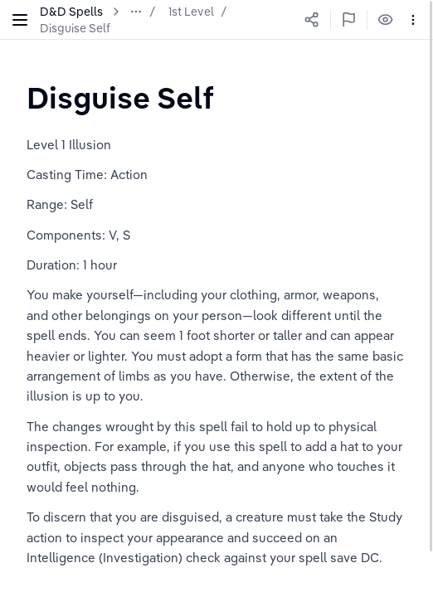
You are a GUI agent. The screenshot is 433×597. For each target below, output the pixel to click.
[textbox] (120, 97)
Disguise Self (75, 28)
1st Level (191, 11)
